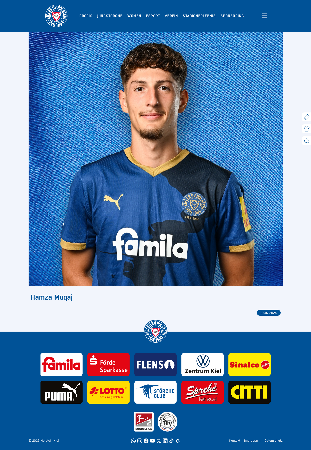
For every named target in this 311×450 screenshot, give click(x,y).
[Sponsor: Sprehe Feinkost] (202, 392)
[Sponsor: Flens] (155, 364)
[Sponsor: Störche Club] (155, 392)
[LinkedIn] (165, 440)
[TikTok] (171, 440)
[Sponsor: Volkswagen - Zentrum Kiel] (202, 364)
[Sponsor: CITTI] (249, 392)
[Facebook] (146, 440)
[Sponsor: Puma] (61, 392)
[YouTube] (152, 440)
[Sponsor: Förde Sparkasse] (108, 364)
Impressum (252, 440)
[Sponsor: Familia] (61, 364)
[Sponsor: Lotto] (108, 392)
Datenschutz (274, 440)
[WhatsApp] (133, 440)
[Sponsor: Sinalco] (249, 364)
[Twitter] (158, 440)
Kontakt (234, 440)
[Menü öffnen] (264, 16)
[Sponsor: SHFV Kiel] (167, 422)
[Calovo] (177, 440)
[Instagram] (139, 440)
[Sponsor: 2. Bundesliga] (144, 422)
